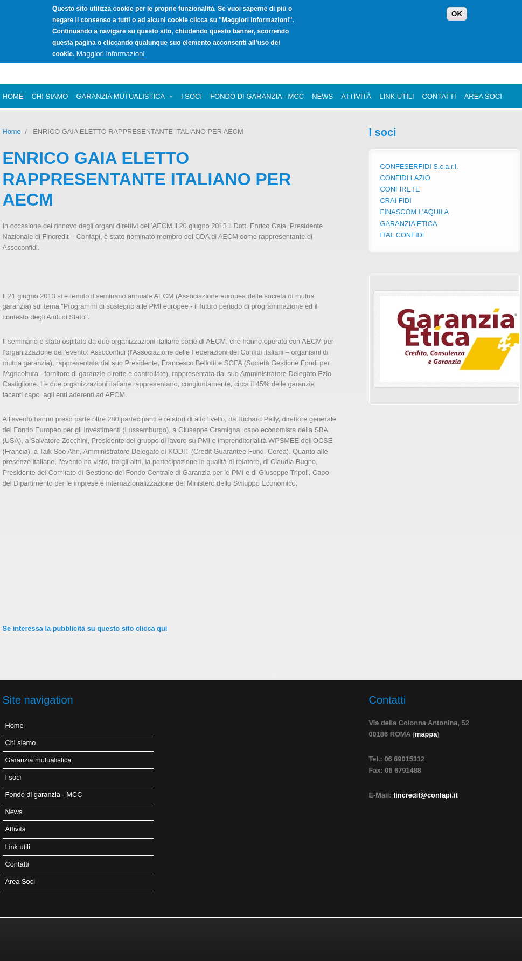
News (322, 96)
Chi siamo (50, 96)
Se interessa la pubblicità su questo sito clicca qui (85, 628)
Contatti (439, 96)
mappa (426, 734)
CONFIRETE (400, 189)
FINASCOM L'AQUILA (414, 212)
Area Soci (483, 96)
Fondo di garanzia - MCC (257, 96)
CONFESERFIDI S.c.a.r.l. (419, 166)
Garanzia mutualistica (120, 96)
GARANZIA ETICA (408, 224)
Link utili (396, 96)
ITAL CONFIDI (402, 235)
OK (456, 11)
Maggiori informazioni (110, 51)
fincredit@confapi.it (425, 795)
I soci (191, 96)
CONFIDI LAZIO (405, 178)
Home (13, 96)
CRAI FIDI (396, 200)
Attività (356, 96)
